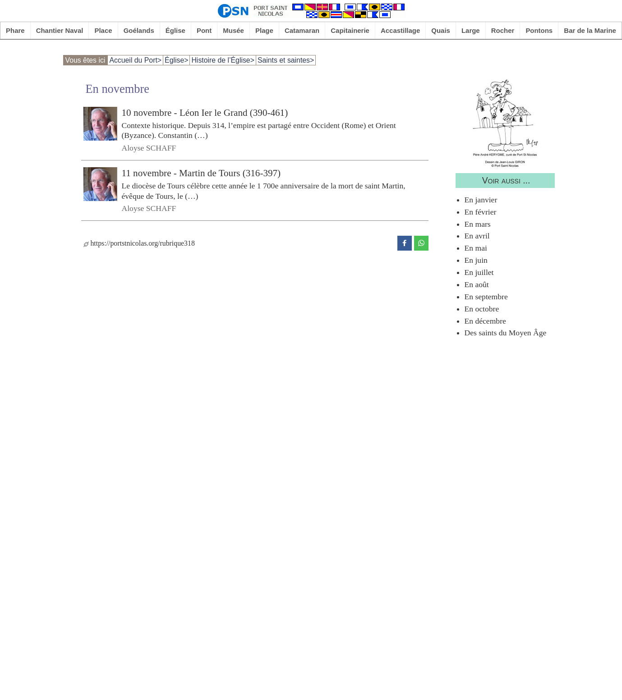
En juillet (479, 272)
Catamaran (302, 30)
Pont (204, 30)
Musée (233, 30)
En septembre (486, 296)
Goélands (139, 30)
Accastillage (400, 30)
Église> (176, 60)
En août (477, 284)
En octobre (482, 308)
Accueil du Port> (135, 60)
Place (103, 30)
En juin (476, 260)
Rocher (503, 30)
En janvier (481, 199)
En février (481, 211)
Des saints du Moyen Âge (506, 332)
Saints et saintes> (286, 60)
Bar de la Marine (590, 30)
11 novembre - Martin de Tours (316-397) (201, 173)
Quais (440, 30)
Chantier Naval (59, 30)
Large (470, 30)
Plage (264, 30)
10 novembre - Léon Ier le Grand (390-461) (205, 112)
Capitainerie (350, 30)
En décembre (485, 320)
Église (175, 30)
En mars (478, 224)
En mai (476, 247)
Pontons (539, 30)
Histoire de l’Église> (222, 60)
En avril (477, 235)
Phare (15, 30)
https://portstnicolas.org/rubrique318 (139, 243)
